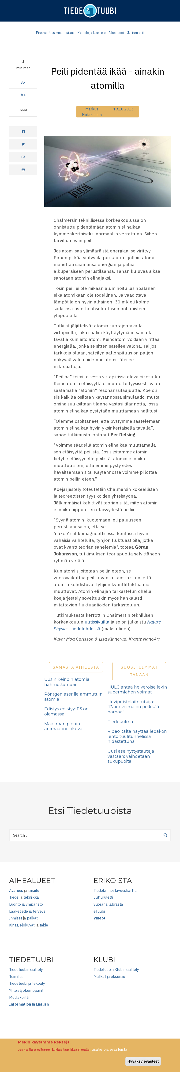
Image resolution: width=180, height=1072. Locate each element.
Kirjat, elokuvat (22, 925)
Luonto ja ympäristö (26, 904)
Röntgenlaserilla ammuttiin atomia (73, 697)
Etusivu (41, 33)
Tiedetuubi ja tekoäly (27, 983)
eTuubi (99, 911)
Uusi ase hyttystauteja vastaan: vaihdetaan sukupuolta (131, 756)
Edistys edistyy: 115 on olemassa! (66, 711)
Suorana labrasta (108, 904)
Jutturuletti (135, 33)
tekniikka (31, 897)
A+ (23, 95)
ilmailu (33, 890)
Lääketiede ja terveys (27, 911)
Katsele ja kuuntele (92, 33)
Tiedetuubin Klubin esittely (116, 969)
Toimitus (16, 976)
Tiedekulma (120, 721)
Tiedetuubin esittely (26, 969)
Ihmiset (15, 918)
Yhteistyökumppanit (26, 990)
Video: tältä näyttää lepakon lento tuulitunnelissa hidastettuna (137, 736)
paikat (32, 918)
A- (23, 82)
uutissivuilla (97, 622)
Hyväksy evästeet (143, 1061)
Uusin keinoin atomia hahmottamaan (67, 682)
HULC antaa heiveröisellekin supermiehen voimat (137, 690)
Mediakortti (19, 997)
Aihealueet (116, 33)
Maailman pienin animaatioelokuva (63, 726)
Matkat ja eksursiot (110, 976)
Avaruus (16, 890)
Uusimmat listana (62, 33)
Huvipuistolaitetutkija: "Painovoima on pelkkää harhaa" (133, 707)
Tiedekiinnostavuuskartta (115, 890)
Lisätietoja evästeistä (109, 1049)
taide (44, 925)
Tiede (14, 897)
